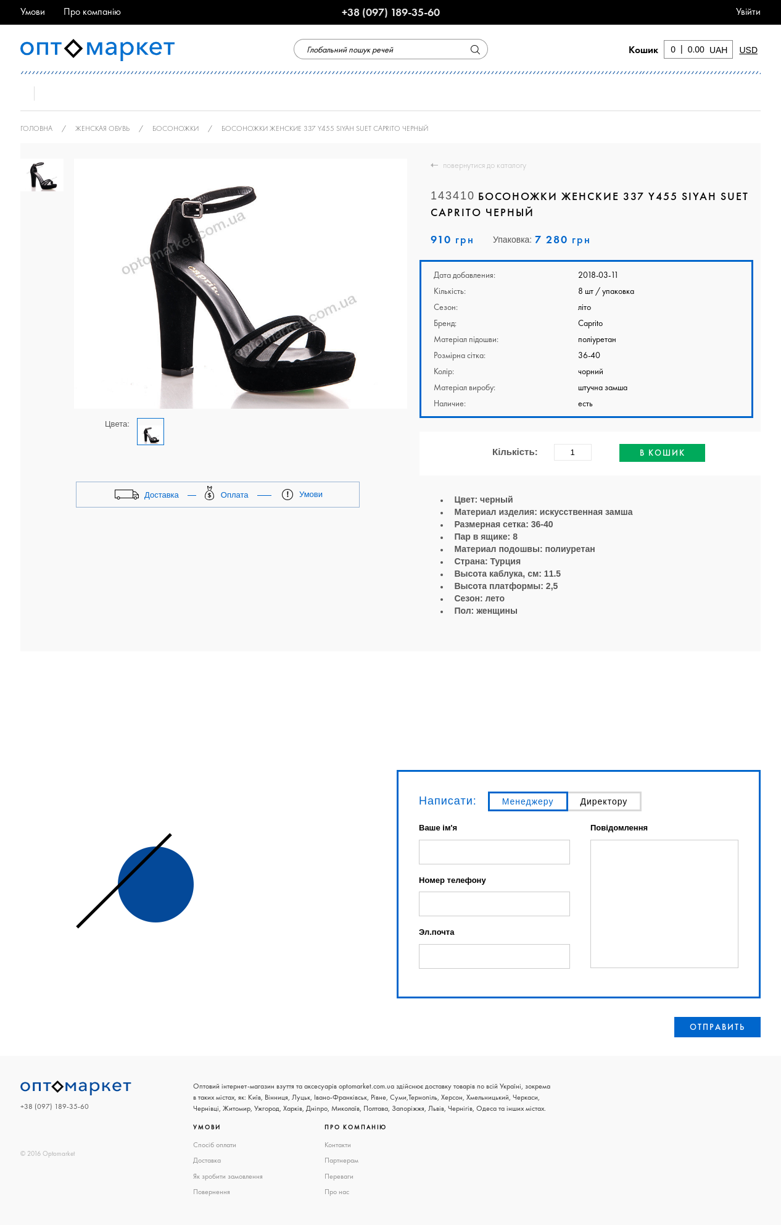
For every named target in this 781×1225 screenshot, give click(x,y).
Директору (604, 801)
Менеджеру (528, 801)
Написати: (448, 801)
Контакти (337, 1145)
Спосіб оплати (214, 1145)
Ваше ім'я (438, 828)
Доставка (207, 1160)
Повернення (211, 1192)
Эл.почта (436, 932)
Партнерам (341, 1160)
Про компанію (92, 11)
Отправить (717, 1026)
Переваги (338, 1176)
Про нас (336, 1192)
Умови (32, 11)
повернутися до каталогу (484, 164)
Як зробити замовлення (228, 1176)
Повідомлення (619, 828)
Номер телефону (452, 880)
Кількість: (515, 451)
